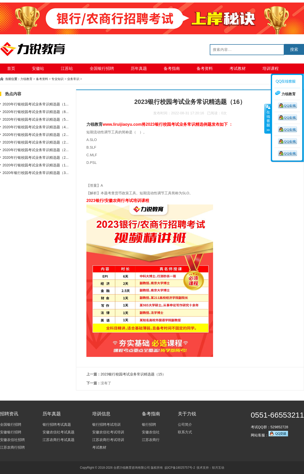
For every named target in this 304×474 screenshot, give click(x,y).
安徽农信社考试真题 (58, 432)
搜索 (294, 49)
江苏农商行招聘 (12, 447)
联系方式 (185, 432)
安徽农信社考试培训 (108, 432)
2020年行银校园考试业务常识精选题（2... (36, 135)
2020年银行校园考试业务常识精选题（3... (36, 173)
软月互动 (218, 467)
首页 (11, 68)
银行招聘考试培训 (106, 424)
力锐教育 (26, 79)
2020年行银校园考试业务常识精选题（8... (36, 112)
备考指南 (172, 68)
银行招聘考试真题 (57, 424)
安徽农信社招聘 (12, 440)
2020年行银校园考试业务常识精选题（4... (36, 127)
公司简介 (185, 424)
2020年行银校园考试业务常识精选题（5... (36, 119)
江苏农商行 (151, 440)
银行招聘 (149, 424)
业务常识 (73, 79)
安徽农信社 (151, 432)
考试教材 (238, 68)
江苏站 (67, 68)
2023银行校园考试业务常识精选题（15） (133, 374)
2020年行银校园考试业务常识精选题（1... (36, 104)
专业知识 (57, 79)
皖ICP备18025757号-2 (180, 467)
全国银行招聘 (102, 68)
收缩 (267, 119)
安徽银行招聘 (10, 432)
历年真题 (139, 68)
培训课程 (270, 68)
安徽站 (38, 68)
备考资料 (205, 68)
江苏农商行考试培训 (108, 440)
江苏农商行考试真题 (58, 440)
